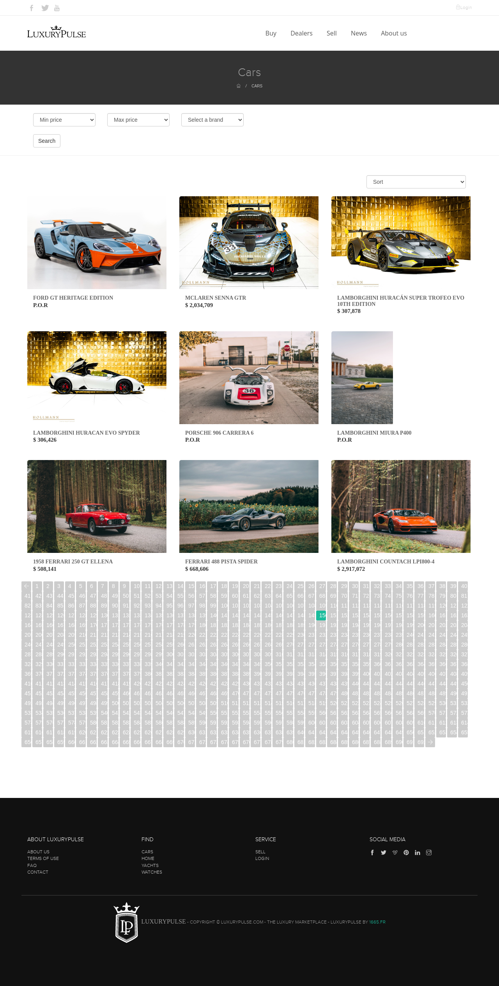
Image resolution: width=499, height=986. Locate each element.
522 (355, 703)
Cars (256, 86)
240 (410, 635)
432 (268, 683)
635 (246, 732)
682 (311, 742)
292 (82, 654)
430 (246, 683)
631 (202, 732)
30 (355, 586)
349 (257, 664)
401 (377, 674)
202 (442, 625)
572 (453, 713)
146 (279, 615)
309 (268, 654)
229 (290, 635)
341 (169, 664)
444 (399, 683)
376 (104, 674)
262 (202, 644)
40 (464, 586)
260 (180, 644)
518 (311, 703)
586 (159, 723)
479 (333, 693)
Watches (152, 872)
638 (279, 732)
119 (431, 605)
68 (322, 596)
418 (115, 683)
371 (49, 674)
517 (300, 703)
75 (399, 596)
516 (290, 703)
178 (180, 625)
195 (366, 625)
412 (49, 683)
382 (169, 674)
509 (213, 703)
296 (126, 654)
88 (93, 605)
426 (202, 683)
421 (148, 683)
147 (290, 615)
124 (38, 615)
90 (115, 605)
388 (235, 674)
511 (235, 703)
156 (388, 615)
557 (290, 713)
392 (279, 674)
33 (388, 586)
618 (60, 732)
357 (344, 664)
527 (410, 703)
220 (191, 635)
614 (464, 723)
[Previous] (26, 586)
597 (279, 723)
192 (333, 625)
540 (104, 713)
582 (115, 723)
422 (159, 683)
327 (464, 654)
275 (344, 644)
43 (49, 596)
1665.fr (377, 922)
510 (224, 703)
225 (246, 635)
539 (93, 713)
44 (60, 596)
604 (355, 723)
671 (191, 742)
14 (180, 586)
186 (268, 625)
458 (104, 693)
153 (355, 615)
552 (235, 713)
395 (311, 674)
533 (28, 713)
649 (399, 732)
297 (137, 654)
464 (169, 693)
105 (279, 605)
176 (159, 625)
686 (355, 742)
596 (268, 723)
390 (257, 674)
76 (410, 596)
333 (82, 664)
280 (399, 644)
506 (180, 703)
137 (180, 615)
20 (246, 586)
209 (71, 635)
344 (202, 664)
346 (224, 664)
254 (115, 644)
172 (115, 625)
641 (311, 732)
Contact (37, 872)
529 (431, 703)
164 (28, 625)
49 (115, 596)
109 (322, 605)
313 (311, 654)
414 (71, 683)
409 (464, 674)
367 (453, 664)
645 (355, 732)
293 (93, 654)
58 (213, 596)
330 (49, 664)
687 (366, 742)
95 (169, 605)
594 (246, 723)
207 (49, 635)
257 (148, 644)
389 (246, 674)
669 (169, 742)
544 (148, 713)
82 (28, 605)
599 (300, 723)
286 (464, 644)
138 (191, 615)
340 (159, 664)
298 (148, 654)
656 (28, 742)
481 (355, 693)
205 (28, 635)
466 (191, 693)
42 (38, 596)
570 (431, 713)
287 (28, 654)
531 (453, 703)
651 (421, 732)
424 (180, 683)
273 (322, 644)
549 (202, 713)
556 (279, 713)
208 (60, 635)
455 (71, 693)
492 (28, 703)
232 (322, 635)
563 (355, 713)
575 (38, 723)
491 (464, 693)
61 (246, 596)
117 (410, 605)
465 (180, 693)
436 (311, 683)
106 (290, 605)
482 (366, 693)
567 (399, 713)
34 (399, 586)
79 (442, 596)
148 (300, 615)
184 (246, 625)
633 (224, 732)
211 (93, 635)
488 (431, 693)
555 (268, 713)
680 (290, 742)
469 (224, 693)
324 (431, 654)
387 (224, 674)
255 (126, 644)
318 (366, 654)
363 (410, 664)
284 (442, 644)
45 (71, 596)
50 (126, 596)
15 (191, 586)
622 (104, 732)
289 (49, 654)
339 (148, 664)
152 (344, 615)
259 (169, 644)
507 (191, 703)
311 (290, 654)
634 (235, 732)
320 (388, 654)
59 (224, 596)
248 (49, 644)
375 (93, 674)
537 (71, 713)
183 (235, 625)
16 (202, 586)
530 (442, 703)
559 (311, 713)
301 (180, 654)
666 (137, 742)
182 (224, 625)
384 (191, 674)
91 (126, 605)
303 (202, 654)
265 (235, 644)
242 (431, 635)
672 (202, 742)
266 (246, 644)
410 (28, 683)
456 (82, 693)
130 (104, 615)
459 (115, 693)
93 (148, 605)
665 (126, 742)
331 (60, 664)
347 (235, 664)
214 (126, 635)
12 (159, 586)
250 (71, 644)
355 (322, 664)
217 (159, 635)
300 (169, 654)
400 (366, 674)
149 (311, 615)
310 (279, 654)
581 (104, 723)
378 (126, 674)
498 (93, 703)
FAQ (32, 865)
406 (431, 674)
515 (279, 703)
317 (355, 654)
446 (421, 683)
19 (235, 586)
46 (82, 596)
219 (180, 635)
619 (71, 732)
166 (49, 625)
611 (431, 723)
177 (169, 625)
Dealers (302, 33)
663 (104, 742)
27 (322, 586)
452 (38, 693)
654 (453, 732)
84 (49, 605)
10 (137, 586)
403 (399, 674)
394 (300, 674)
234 (344, 635)
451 (28, 693)
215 (137, 635)
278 (377, 644)
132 (126, 615)
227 (268, 635)
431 (257, 683)
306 (235, 654)
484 (388, 693)
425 (191, 683)
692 (421, 742)
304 (213, 654)
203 (453, 625)
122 (464, 605)
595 (257, 723)
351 (279, 664)
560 (322, 713)
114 (377, 605)
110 (333, 605)
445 (410, 683)
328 (28, 664)
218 (169, 635)
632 (213, 732)
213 (115, 635)
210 (82, 635)
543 (137, 713)
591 (213, 723)
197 (388, 625)
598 (290, 723)
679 (279, 742)
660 (71, 742)
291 (71, 654)
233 (333, 635)
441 (366, 683)
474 (279, 693)
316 (344, 654)
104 (268, 605)
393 (290, 674)
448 (442, 683)
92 (137, 605)
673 (213, 742)
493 (38, 703)
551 (224, 713)
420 (137, 683)
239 (399, 635)
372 (60, 674)
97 (191, 605)
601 (322, 723)
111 (344, 605)
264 (224, 644)
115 (388, 605)
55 (180, 596)
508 (202, 703)
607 (388, 723)
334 (93, 664)
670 (180, 742)
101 (235, 605)
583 (126, 723)
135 (159, 615)
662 (93, 742)
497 (82, 703)
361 (388, 664)
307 (246, 654)
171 (104, 625)
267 (257, 644)
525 (388, 703)
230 (300, 635)
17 (213, 586)
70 (344, 596)
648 (388, 732)
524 (377, 703)
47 (93, 596)
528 (421, 703)
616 (38, 732)
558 (300, 713)
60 (235, 596)
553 (246, 713)
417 (104, 683)
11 (148, 586)
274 (333, 644)
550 (213, 713)
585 (148, 723)
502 (137, 703)
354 (311, 664)
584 (137, 723)
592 (224, 723)
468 (213, 693)
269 (279, 644)
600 (311, 723)
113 (366, 605)
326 (453, 654)
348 (246, 664)
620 (82, 732)
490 (453, 693)
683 (322, 742)
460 (126, 693)
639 (290, 732)
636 (257, 732)
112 (355, 605)
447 (431, 683)
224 (235, 635)
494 (49, 703)
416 (93, 683)
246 (28, 644)
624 (126, 732)
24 (290, 586)
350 (268, 664)
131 (115, 615)
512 (246, 703)
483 (377, 693)
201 (431, 625)
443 (388, 683)
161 (442, 615)
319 (377, 654)
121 (453, 605)
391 (268, 674)
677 (257, 742)
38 (442, 586)
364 (421, 664)
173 (126, 625)
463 (159, 693)
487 (421, 693)
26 (311, 586)
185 (257, 625)
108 (311, 605)
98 (202, 605)
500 (115, 703)
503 (148, 703)
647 (377, 732)
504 (159, 703)
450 (464, 683)
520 (333, 703)
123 (28, 615)
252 (93, 644)
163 (464, 615)
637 (268, 732)
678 (268, 742)
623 (115, 732)
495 (60, 703)
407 (442, 674)
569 (421, 713)
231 (311, 635)
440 (355, 683)
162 (453, 615)
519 (322, 703)
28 (333, 586)
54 (169, 596)
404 (410, 674)
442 (377, 683)
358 (355, 664)
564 (366, 713)
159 (421, 615)
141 (224, 615)
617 (49, 732)
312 (300, 654)
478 (322, 693)
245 (464, 635)
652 (431, 732)
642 (322, 732)
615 (28, 732)
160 (431, 615)
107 (300, 605)
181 (213, 625)
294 (104, 654)
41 (28, 596)
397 (333, 674)
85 (60, 605)
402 (388, 674)
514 (268, 703)
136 (169, 615)
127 (71, 615)
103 (257, 605)
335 (104, 664)
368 (464, 664)
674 (224, 742)
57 (202, 596)
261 (191, 644)
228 (279, 635)
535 (49, 713)
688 (377, 742)
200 (421, 625)
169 (82, 625)
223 (224, 635)
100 (224, 605)
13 (169, 586)
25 (300, 586)
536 (60, 713)
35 (410, 586)
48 (104, 596)
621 (93, 732)
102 (246, 605)
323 (421, 654)
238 (388, 635)
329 (38, 664)
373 (71, 674)
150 (322, 615)
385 (202, 674)
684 (333, 742)
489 (442, 693)
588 (180, 723)
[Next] (430, 742)
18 (224, 586)
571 (442, 713)
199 (410, 625)
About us (395, 33)
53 (159, 596)
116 (399, 605)
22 (268, 586)
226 (257, 635)
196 (377, 625)
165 (38, 625)
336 (115, 664)
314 (322, 654)
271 (300, 644)
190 (311, 625)
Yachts (150, 865)
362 (399, 664)
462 (148, 693)
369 (28, 674)
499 (104, 703)
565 (377, 713)
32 (377, 586)
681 (300, 742)
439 (344, 683)
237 (377, 635)
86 (71, 605)
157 (399, 615)
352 (290, 664)
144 (257, 615)
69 (333, 596)
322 (410, 654)
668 (159, 742)
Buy (271, 33)
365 (431, 664)
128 (82, 615)
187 (279, 625)
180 (202, 625)
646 (366, 732)
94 (159, 605)
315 (333, 654)
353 (300, 664)
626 (148, 732)
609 (410, 723)
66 (300, 596)
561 (333, 713)
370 (38, 674)
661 (82, 742)
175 (148, 625)
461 (137, 693)
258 (159, 644)
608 (399, 723)
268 (268, 644)
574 (28, 723)
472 (257, 693)
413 (60, 683)
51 (137, 596)
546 (169, 713)
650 (410, 732)
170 (93, 625)
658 (49, 742)
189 (300, 625)
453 (49, 693)
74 (388, 596)
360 (377, 664)
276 (355, 644)
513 (257, 703)
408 (453, 674)
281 (410, 644)
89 (104, 605)
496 (71, 703)
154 (366, 615)
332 (71, 664)
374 (82, 674)
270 (290, 644)
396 (322, 674)
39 (453, 586)
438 (333, 683)
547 (180, 713)
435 (300, 683)
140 (213, 615)
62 (257, 596)
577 (60, 723)
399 (355, 674)
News (359, 33)
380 (148, 674)
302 (191, 654)
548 (191, 713)
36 (421, 586)
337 (126, 664)
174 (137, 625)
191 (322, 625)
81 (464, 596)
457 (93, 693)
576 (49, 723)
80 (453, 596)
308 (257, 654)
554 (257, 713)
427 (213, 683)
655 (464, 732)
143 (246, 615)
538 (82, 713)
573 (464, 713)
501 (126, 703)
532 (464, 703)
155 (377, 615)
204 (464, 625)
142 (235, 615)
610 (421, 723)
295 (115, 654)
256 (137, 644)
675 (235, 742)
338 (137, 664)
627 (159, 732)
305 (224, 654)
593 (235, 723)
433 (279, 683)
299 (159, 654)
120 (442, 605)
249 (60, 644)
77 (421, 596)
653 (442, 732)
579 (82, 723)
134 (148, 615)
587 (169, 723)
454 (60, 693)
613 (453, 723)
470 (235, 693)
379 (137, 674)
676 (246, 742)
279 (388, 644)
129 (93, 615)
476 (300, 693)
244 (453, 635)
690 (399, 742)
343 (191, 664)
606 (377, 723)
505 (169, 703)
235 (355, 635)
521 (344, 703)
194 (355, 625)
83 (38, 605)
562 (344, 713)
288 (38, 654)
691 (410, 742)
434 (290, 683)
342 (180, 664)
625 (137, 732)
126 (60, 615)
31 (366, 586)
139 (202, 615)
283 (431, 644)
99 (213, 605)
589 (191, 723)
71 (355, 596)
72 (366, 596)
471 (246, 693)
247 (38, 644)
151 (333, 615)
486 (410, 693)
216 (148, 635)
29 (344, 586)
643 (333, 732)
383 (180, 674)
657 (38, 742)
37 (431, 586)
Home (148, 858)
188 (290, 625)
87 (82, 605)
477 (311, 693)
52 (148, 596)
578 (71, 723)
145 (268, 615)
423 (169, 683)
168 (71, 625)
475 (290, 693)
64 (279, 596)
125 (49, 615)
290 (60, 654)
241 (421, 635)
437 (322, 683)
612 (442, 723)
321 (399, 654)
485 (399, 693)
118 (421, 605)
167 (60, 625)
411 (38, 683)
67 (311, 596)
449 (453, 683)
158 (410, 615)
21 (257, 586)
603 (344, 723)
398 (344, 674)
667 (148, 742)
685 (344, 742)
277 (366, 644)
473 (268, 693)
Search (46, 141)
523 (366, 703)
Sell (332, 33)
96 (180, 605)
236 (366, 635)
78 (431, 596)
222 (213, 635)
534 (38, 713)
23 (279, 586)
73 (377, 596)
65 (290, 596)
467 (202, 693)
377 (115, 674)
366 (442, 664)
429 (235, 683)
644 (344, 732)
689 (388, 742)
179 (191, 625)
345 (213, 664)
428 (224, 683)
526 (399, 703)
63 (268, 596)
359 (366, 664)
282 (421, 644)
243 (442, 635)
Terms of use (43, 858)
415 (82, 683)
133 (137, 615)
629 (180, 732)
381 (159, 674)
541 (115, 713)
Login (464, 7)
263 (213, 644)
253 (104, 644)
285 (453, 644)
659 (60, 742)
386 (213, 674)
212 (104, 635)
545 (159, 713)
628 (169, 732)
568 (410, 713)
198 (399, 625)
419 (126, 683)
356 (333, 664)
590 (202, 723)
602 (333, 723)
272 (311, 644)
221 (202, 635)
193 (344, 625)
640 (300, 732)
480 (344, 693)
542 (126, 713)
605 (366, 723)
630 (191, 732)
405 (421, 674)
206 (38, 635)
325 (442, 654)
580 (93, 723)
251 (82, 644)
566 (388, 713)
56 (191, 596)
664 (115, 742)
